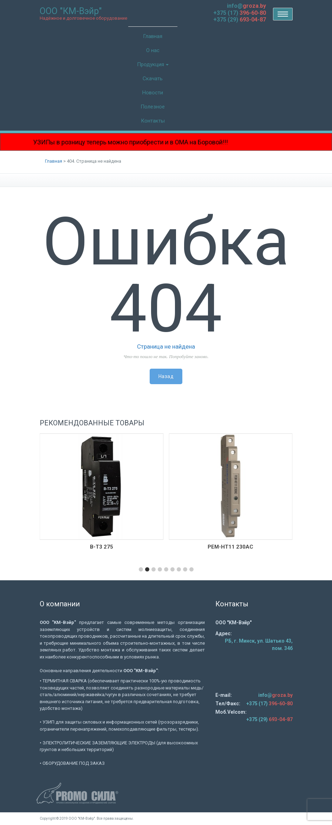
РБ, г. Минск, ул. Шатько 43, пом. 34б (259, 644)
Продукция (153, 64)
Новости (152, 92)
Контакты (153, 121)
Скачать (153, 78)
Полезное (153, 107)
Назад (166, 376)
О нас (153, 50)
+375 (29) (239, 19)
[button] (141, 569)
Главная (152, 36)
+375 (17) (239, 13)
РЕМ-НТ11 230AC (230, 547)
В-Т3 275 (101, 547)
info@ (246, 5)
